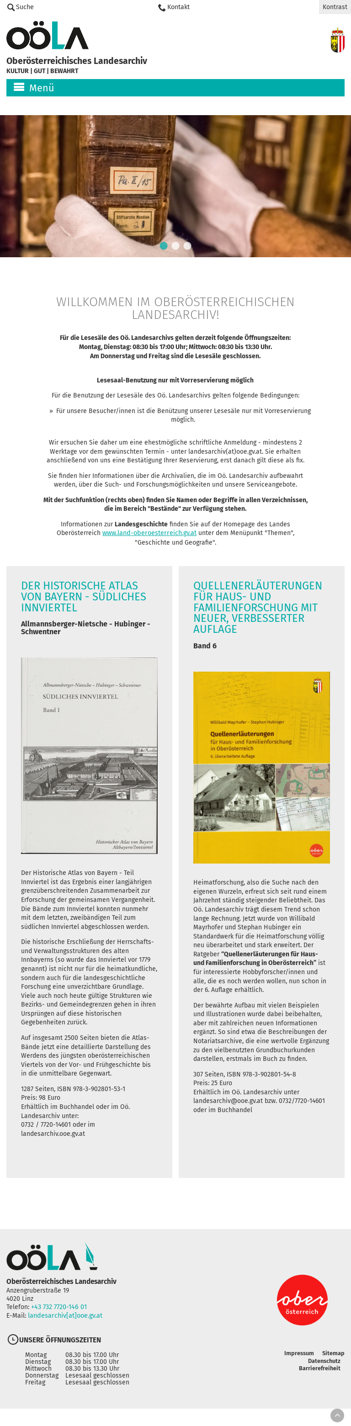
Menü (41, 88)
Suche (25, 7)
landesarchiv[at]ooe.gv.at (65, 1330)
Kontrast (335, 7)
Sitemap (333, 1367)
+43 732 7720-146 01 (59, 1321)
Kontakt (178, 7)
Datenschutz (324, 1375)
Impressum (299, 1367)
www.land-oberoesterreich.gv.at (150, 544)
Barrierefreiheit (319, 1382)
